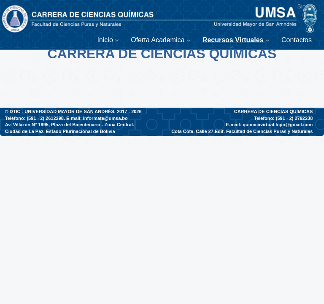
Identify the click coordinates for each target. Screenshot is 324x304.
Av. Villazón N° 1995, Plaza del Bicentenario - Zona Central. (69, 124)
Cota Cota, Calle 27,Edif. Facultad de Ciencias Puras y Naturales (242, 131)
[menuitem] (110, 40)
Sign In (306, 6)
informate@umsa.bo (105, 118)
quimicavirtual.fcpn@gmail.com (278, 124)
